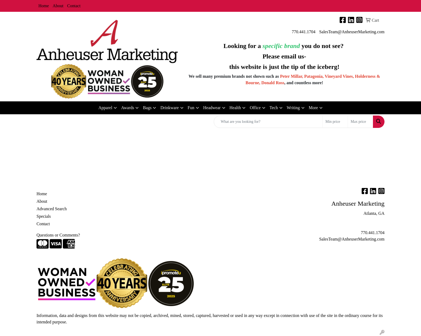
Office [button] (255, 107)
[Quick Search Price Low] (335, 122)
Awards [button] (127, 107)
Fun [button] (191, 107)
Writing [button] (293, 107)
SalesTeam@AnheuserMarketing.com (351, 31)
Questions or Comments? (58, 235)
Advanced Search (52, 208)
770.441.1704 (303, 31)
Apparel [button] (105, 107)
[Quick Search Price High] (360, 122)
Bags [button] (147, 107)
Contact (74, 5)
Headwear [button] (212, 107)
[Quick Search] (268, 122)
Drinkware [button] (169, 107)
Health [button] (235, 107)
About (58, 5)
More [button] (313, 107)
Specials (44, 216)
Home (43, 5)
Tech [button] (274, 107)
